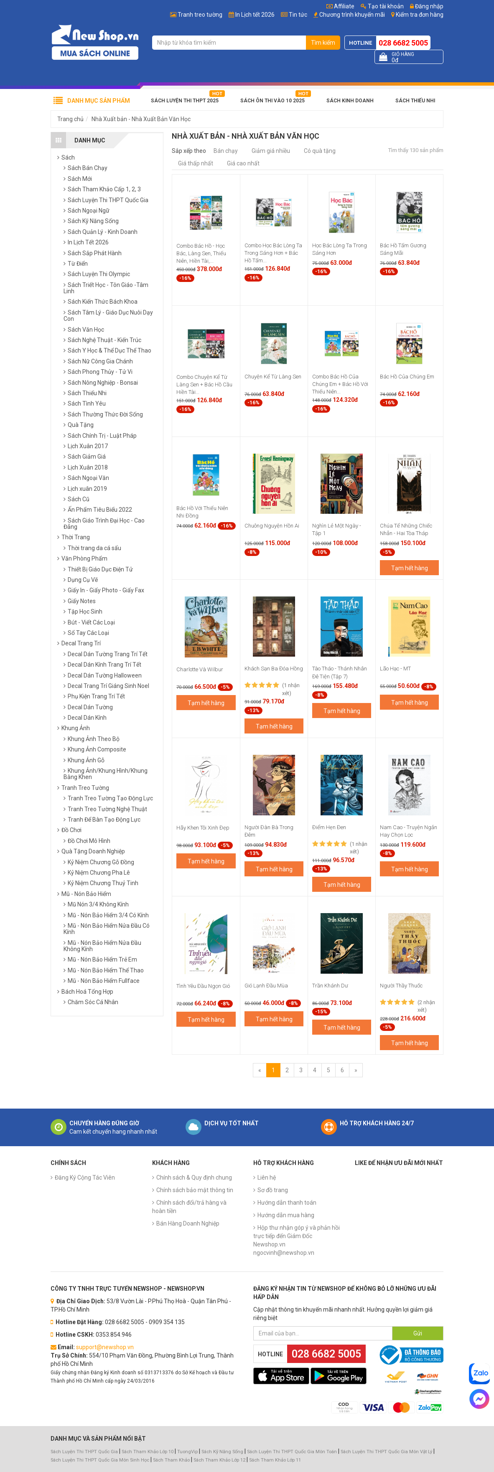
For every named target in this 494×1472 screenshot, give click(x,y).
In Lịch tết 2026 (255, 14)
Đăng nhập (426, 6)
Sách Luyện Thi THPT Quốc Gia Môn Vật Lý (386, 1451)
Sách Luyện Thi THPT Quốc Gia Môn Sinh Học (100, 1460)
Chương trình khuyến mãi (352, 14)
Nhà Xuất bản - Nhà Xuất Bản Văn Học (141, 119)
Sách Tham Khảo (171, 1460)
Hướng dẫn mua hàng (285, 1215)
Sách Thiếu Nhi (415, 101)
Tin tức (298, 14)
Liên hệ (266, 1177)
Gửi (417, 1333)
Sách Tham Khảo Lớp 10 (147, 1451)
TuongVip (187, 1451)
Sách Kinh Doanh (350, 101)
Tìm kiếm (323, 42)
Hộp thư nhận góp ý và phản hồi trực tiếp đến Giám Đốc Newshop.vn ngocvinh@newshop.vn (296, 1240)
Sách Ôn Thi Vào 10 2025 (272, 101)
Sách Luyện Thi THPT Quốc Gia (84, 1451)
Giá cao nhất (243, 163)
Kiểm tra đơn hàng (419, 14)
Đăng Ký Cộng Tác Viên (85, 1177)
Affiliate (340, 6)
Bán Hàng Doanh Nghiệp (187, 1223)
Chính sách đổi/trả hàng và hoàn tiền (189, 1206)
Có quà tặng (320, 150)
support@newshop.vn (105, 1347)
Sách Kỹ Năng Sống (222, 1451)
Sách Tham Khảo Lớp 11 (275, 1460)
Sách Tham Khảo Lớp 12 (220, 1460)
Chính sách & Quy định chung (194, 1177)
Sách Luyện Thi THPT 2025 (185, 101)
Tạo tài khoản (382, 6)
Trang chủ (70, 119)
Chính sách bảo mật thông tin (194, 1190)
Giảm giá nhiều (271, 150)
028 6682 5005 (403, 42)
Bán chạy (226, 150)
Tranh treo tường (200, 14)
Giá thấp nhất (195, 163)
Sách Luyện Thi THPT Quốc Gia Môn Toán (292, 1451)
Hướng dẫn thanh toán (286, 1202)
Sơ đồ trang (272, 1190)
